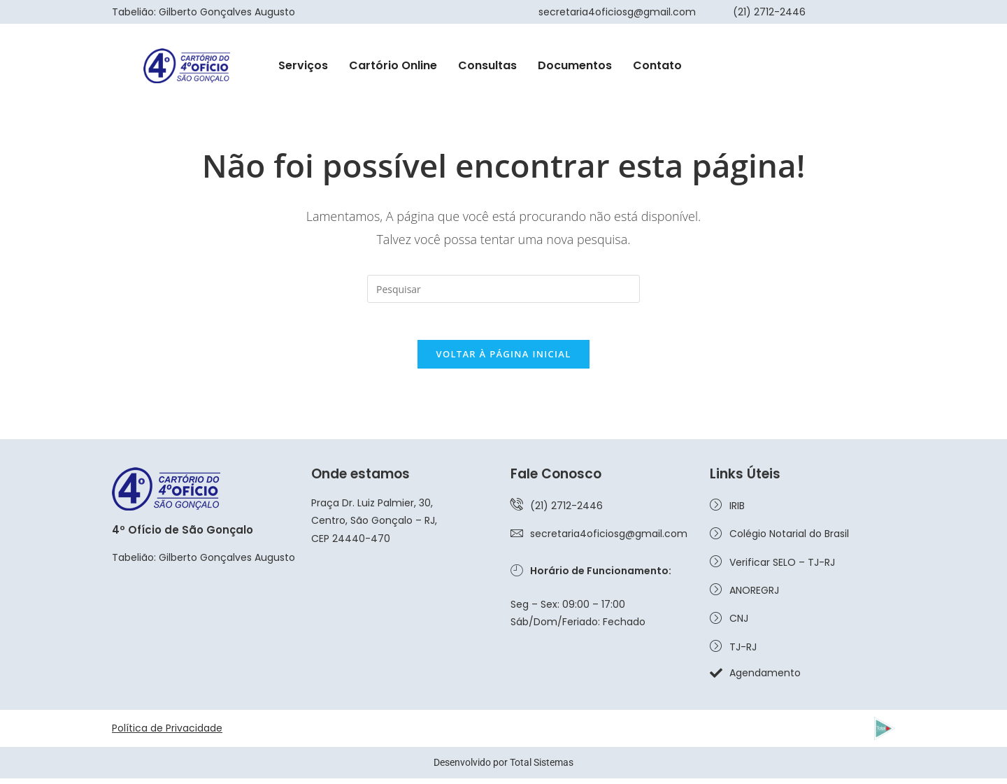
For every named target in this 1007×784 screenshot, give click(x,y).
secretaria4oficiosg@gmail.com (617, 12)
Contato (657, 65)
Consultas (487, 65)
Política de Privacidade (167, 734)
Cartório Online (393, 65)
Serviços (303, 65)
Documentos (575, 65)
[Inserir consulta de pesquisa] (503, 289)
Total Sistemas (541, 768)
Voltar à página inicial (503, 359)
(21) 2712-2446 (769, 12)
